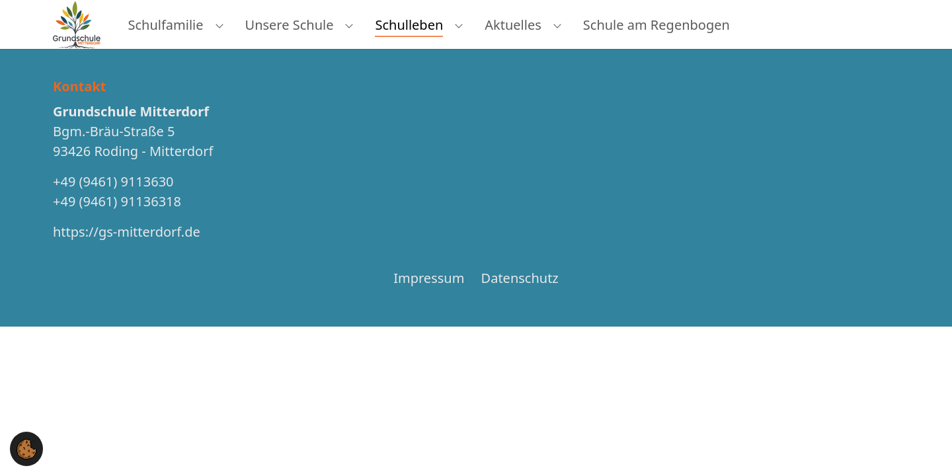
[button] (26, 448)
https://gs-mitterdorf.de (126, 255)
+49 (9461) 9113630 (113, 205)
